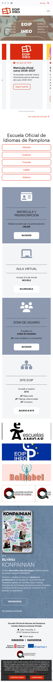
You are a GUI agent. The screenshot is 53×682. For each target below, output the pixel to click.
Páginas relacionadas (28, 399)
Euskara (26, 155)
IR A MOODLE (26, 289)
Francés (26, 162)
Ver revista (14, 602)
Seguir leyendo (21, 87)
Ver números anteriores (12, 611)
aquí (36, 672)
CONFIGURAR (37, 677)
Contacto (28, 402)
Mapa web (28, 396)
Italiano (26, 177)
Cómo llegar (28, 636)
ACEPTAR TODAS (17, 677)
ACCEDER (26, 235)
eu (44, 3)
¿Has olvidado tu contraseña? (28, 338)
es (41, 3)
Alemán (26, 147)
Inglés (26, 170)
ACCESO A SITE (26, 411)
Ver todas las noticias (38, 117)
